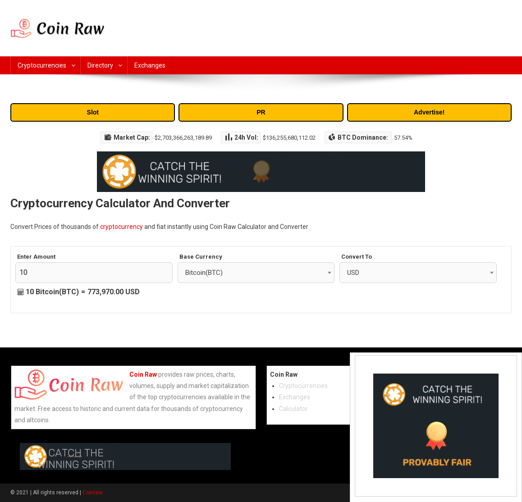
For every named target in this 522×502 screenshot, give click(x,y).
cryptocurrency (121, 226)
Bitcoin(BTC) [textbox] (204, 273)
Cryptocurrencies (42, 65)
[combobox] (256, 272)
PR (260, 112)
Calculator (293, 408)
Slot (93, 112)
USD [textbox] (353, 273)
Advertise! (429, 112)
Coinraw (92, 492)
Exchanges (149, 65)
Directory (100, 65)
